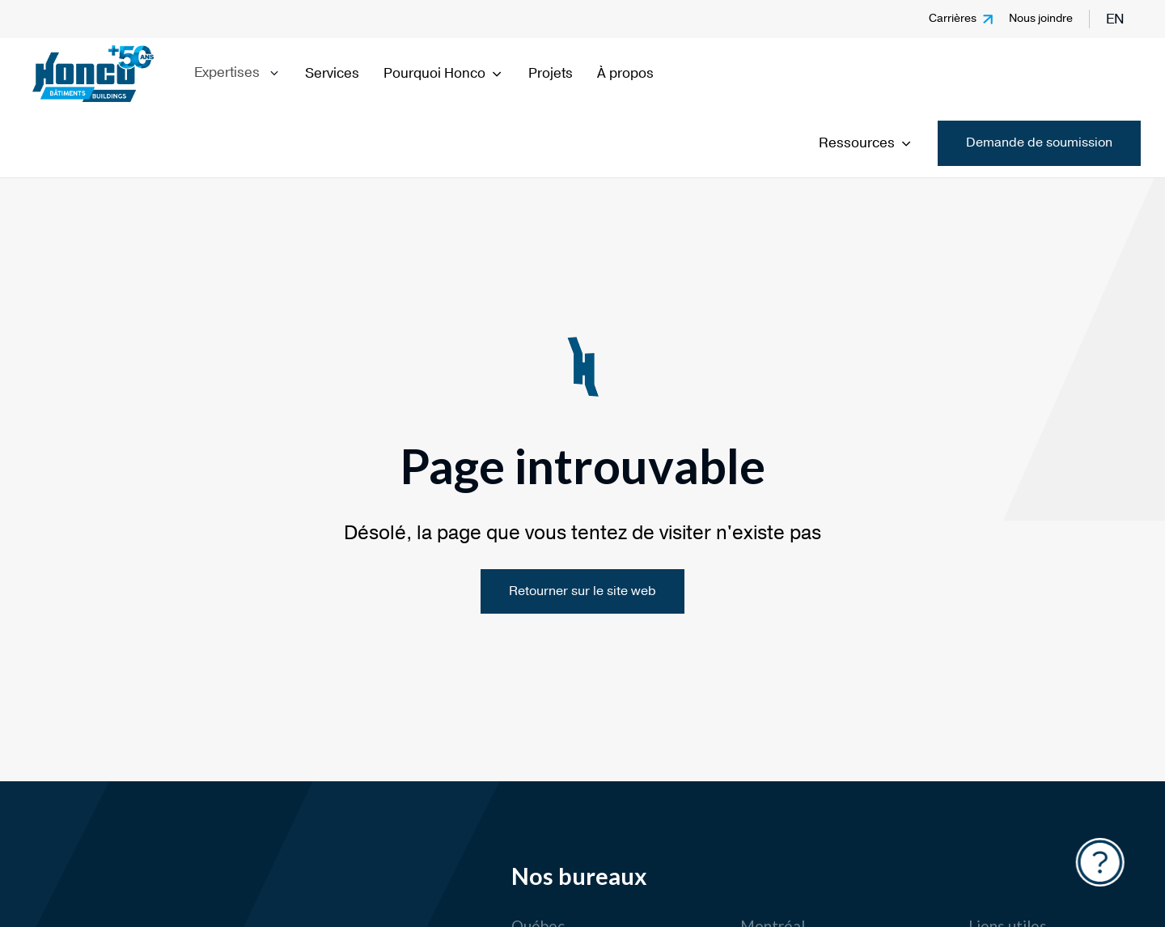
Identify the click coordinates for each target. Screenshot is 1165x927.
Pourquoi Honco (443, 73)
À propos (625, 73)
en (1115, 19)
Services (332, 73)
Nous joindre (1041, 18)
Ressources (866, 143)
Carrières (952, 18)
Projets (550, 73)
